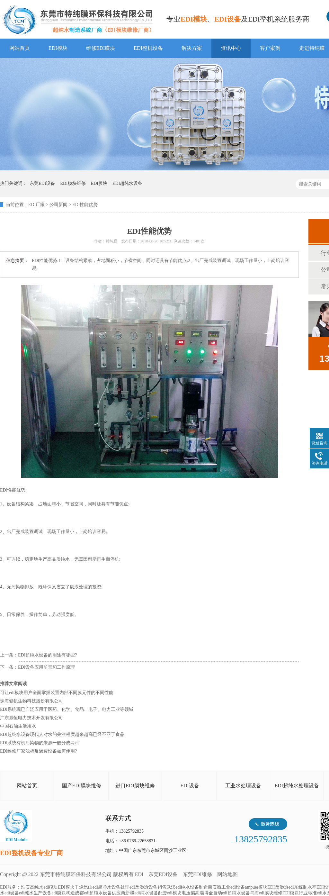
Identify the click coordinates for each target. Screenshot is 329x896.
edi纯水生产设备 (35, 893)
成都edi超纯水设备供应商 (100, 893)
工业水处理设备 (243, 785)
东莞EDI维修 (197, 874)
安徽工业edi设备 (228, 887)
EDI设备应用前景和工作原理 (46, 667)
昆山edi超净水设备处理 (106, 887)
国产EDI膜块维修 (82, 785)
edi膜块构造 (63, 893)
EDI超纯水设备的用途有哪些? (47, 655)
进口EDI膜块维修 (135, 785)
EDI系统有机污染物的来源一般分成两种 (39, 742)
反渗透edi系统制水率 (295, 887)
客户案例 (270, 48)
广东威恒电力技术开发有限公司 (31, 717)
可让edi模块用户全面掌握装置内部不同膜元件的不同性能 (56, 692)
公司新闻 (58, 204)
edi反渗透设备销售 (147, 887)
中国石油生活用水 (18, 726)
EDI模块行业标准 (299, 893)
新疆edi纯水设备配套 (146, 893)
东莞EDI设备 (163, 874)
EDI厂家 (36, 204)
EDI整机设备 (148, 48)
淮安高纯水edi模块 (39, 887)
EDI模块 (58, 48)
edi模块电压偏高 (183, 893)
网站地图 (227, 874)
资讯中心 (231, 48)
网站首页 (19, 48)
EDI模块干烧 (70, 887)
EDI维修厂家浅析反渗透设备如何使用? (38, 751)
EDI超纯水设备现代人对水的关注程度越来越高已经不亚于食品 (62, 734)
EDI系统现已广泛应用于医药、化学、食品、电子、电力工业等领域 (66, 709)
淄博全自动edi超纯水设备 (225, 893)
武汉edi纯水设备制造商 (189, 887)
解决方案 (192, 48)
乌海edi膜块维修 (266, 893)
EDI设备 (189, 785)
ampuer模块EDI (260, 887)
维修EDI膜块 (100, 48)
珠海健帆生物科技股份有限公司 (31, 701)
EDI (77, 20)
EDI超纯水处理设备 (296, 785)
